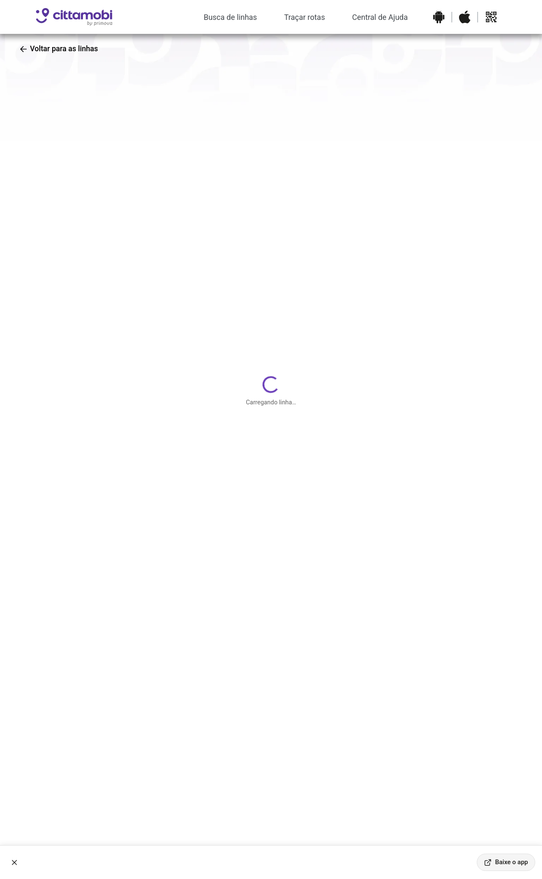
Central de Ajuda (380, 17)
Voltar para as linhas (58, 48)
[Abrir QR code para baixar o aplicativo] (491, 17)
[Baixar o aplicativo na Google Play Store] (439, 17)
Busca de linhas (230, 17)
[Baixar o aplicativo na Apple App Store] (465, 17)
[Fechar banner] (14, 862)
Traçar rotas (304, 17)
